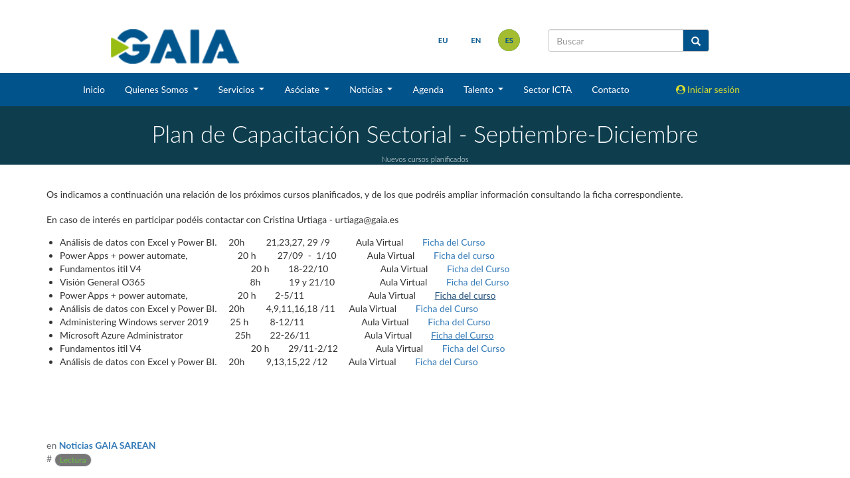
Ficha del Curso (453, 242)
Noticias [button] (367, 89)
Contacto (610, 89)
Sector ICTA (547, 89)
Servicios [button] (237, 89)
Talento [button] (480, 89)
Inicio (94, 89)
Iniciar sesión (708, 89)
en (476, 40)
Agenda (428, 89)
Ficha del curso (464, 255)
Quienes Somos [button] (158, 89)
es (509, 40)
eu (443, 40)
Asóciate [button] (302, 89)
